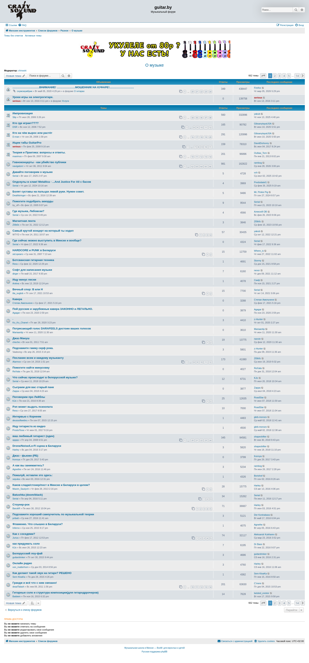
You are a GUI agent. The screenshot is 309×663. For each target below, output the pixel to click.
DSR (14, 127)
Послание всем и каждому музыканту (38, 357)
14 (210, 156)
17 (197, 137)
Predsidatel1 (260, 182)
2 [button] (274, 76)
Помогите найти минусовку (31, 367)
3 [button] (279, 76)
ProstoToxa (18, 430)
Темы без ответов (13, 35)
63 (197, 166)
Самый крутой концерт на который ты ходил (43, 230)
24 (210, 91)
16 (192, 137)
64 (201, 166)
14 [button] (297, 76)
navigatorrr (18, 166)
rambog (258, 162)
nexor (257, 270)
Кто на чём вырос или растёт (32, 132)
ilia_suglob (17, 293)
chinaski (22, 70)
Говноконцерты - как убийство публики (39, 162)
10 (201, 127)
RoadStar (259, 397)
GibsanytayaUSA (263, 123)
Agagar (16, 313)
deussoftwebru (19, 420)
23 (206, 91)
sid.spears (17, 254)
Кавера (17, 299)
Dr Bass (258, 544)
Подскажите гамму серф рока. (33, 348)
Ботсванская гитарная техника (33, 260)
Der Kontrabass (262, 515)
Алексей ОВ (260, 211)
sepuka (16, 479)
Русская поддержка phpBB (154, 652)
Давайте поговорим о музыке (32, 172)
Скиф (257, 280)
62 (192, 166)
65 (206, 166)
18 (201, 137)
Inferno (16, 528)
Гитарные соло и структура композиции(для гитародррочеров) (55, 592)
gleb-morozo (260, 417)
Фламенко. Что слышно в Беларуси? (37, 524)
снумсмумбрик (24, 91)
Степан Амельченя (22, 303)
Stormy (257, 260)
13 (206, 156)
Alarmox (16, 361)
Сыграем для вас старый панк (33, 387)
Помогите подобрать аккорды (32, 201)
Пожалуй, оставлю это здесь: (32, 475)
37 (206, 117)
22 (201, 91)
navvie (257, 339)
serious (16, 101)
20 (192, 91)
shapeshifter (260, 436)
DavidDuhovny (261, 143)
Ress (15, 264)
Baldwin (16, 596)
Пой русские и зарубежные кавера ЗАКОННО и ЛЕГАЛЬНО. (52, 308)
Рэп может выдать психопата (32, 406)
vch (256, 172)
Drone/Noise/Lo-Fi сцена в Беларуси (36, 445)
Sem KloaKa (18, 577)
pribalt (15, 518)
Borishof (258, 475)
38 (210, 117)
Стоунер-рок (20, 504)
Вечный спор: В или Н (27, 289)
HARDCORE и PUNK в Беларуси (34, 250)
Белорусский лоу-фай (27, 553)
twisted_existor (261, 593)
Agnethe (16, 469)
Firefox (257, 88)
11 (206, 127)
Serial (15, 176)
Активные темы (33, 35)
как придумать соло (26, 543)
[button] (263, 75)
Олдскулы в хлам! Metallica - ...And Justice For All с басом (51, 181)
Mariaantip (17, 332)
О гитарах (79, 91)
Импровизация (22, 113)
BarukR (16, 508)
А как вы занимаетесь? (28, 465)
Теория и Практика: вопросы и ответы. (39, 152)
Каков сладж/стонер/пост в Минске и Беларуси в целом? (51, 485)
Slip (14, 117)
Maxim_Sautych (20, 489)
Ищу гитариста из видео (28, 426)
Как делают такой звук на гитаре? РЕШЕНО (41, 573)
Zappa (15, 391)
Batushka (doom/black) (27, 494)
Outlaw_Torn (260, 153)
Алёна (15, 283)
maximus (17, 156)
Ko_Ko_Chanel (20, 322)
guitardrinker (18, 557)
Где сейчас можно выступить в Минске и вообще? (46, 240)
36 (201, 117)
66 (210, 166)
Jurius (15, 537)
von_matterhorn (20, 567)
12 (210, 127)
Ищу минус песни (24, 279)
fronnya (16, 459)
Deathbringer (19, 195)
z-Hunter (258, 319)
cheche (16, 342)
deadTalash (18, 586)
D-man (15, 136)
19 (206, 137)
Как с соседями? (23, 533)
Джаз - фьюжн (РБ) (25, 455)
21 (197, 91)
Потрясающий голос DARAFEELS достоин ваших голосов (51, 328)
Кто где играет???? (25, 123)
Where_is (259, 251)
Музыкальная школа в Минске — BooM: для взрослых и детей (154, 648)
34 (192, 117)
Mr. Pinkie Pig (261, 192)
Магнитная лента (23, 220)
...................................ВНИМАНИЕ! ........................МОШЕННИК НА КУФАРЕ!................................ (73, 87)
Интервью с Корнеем (26, 416)
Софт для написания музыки (32, 269)
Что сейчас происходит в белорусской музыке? (45, 377)
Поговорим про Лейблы (28, 397)
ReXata (16, 371)
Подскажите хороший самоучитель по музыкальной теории (53, 514)
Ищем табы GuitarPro (26, 142)
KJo (256, 378)
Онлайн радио (22, 563)
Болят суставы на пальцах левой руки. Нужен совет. (48, 191)
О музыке (154, 65)
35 (197, 117)
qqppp (15, 440)
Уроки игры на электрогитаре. (32, 97)
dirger (15, 273)
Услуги (65, 101)
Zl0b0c (15, 224)
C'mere (257, 583)
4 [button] (284, 76)
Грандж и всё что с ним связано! (34, 582)
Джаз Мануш (20, 338)
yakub (257, 114)
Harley (15, 449)
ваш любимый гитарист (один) (33, 436)
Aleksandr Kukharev (264, 534)
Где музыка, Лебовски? (28, 211)
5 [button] (289, 76)
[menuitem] (22, 25)
